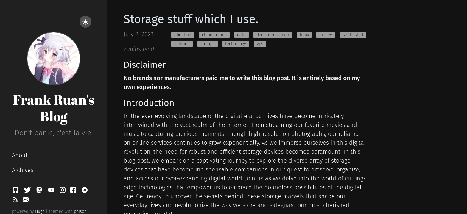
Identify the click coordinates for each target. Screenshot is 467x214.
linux (304, 34)
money (325, 34)
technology (235, 43)
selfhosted (353, 34)
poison (80, 211)
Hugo (40, 211)
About (20, 155)
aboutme (182, 34)
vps (260, 43)
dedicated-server (272, 34)
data (241, 34)
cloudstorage (214, 34)
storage (207, 43)
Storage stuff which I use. (191, 19)
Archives (22, 170)
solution (182, 43)
